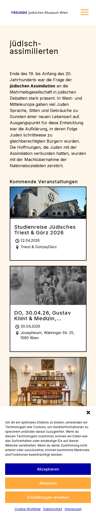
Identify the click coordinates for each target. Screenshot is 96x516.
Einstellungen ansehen (48, 497)
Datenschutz (52, 509)
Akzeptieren (48, 469)
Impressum (73, 509)
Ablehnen (48, 483)
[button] (88, 412)
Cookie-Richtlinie (28, 509)
